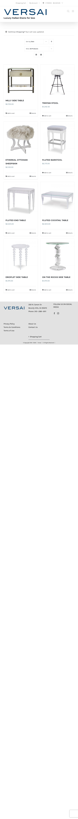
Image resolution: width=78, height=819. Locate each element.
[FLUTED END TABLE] (21, 199)
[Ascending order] (51, 41)
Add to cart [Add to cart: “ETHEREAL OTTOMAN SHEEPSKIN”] (11, 176)
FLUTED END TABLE (16, 220)
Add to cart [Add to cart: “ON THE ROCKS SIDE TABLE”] (47, 290)
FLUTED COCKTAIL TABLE (55, 220)
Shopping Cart (36, 337)
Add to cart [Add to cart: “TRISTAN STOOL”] (47, 116)
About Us (32, 324)
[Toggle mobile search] (68, 11)
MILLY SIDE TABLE (15, 100)
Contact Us (33, 327)
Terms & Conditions (12, 327)
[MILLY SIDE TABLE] (21, 80)
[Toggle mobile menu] (73, 11)
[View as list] (41, 54)
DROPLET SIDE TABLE (17, 277)
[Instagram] (58, 313)
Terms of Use (9, 330)
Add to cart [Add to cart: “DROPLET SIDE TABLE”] (11, 290)
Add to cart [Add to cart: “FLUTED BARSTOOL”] (47, 172)
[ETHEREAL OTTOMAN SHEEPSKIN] (21, 138)
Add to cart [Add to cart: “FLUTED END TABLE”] (11, 233)
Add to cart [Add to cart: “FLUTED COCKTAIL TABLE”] (47, 233)
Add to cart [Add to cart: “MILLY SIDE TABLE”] (11, 113)
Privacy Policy (9, 324)
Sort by (30, 41)
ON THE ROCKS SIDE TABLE (56, 277)
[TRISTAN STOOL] (57, 82)
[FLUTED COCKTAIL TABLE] (57, 199)
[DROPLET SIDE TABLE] (21, 256)
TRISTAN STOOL (50, 103)
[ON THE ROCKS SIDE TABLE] (57, 256)
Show (32, 49)
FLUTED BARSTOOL (52, 160)
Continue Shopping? (16, 32)
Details (33, 113)
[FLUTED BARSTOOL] (57, 138)
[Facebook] (54, 313)
